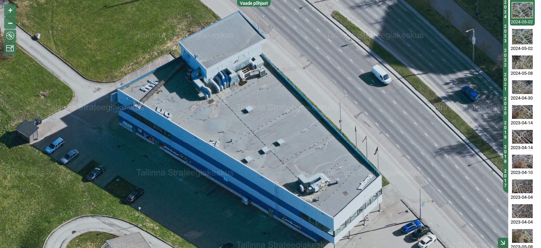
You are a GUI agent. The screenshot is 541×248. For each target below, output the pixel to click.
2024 (505, 9)
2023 (505, 33)
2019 (505, 130)
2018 (505, 154)
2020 (505, 106)
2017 (505, 178)
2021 (505, 82)
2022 (505, 58)
